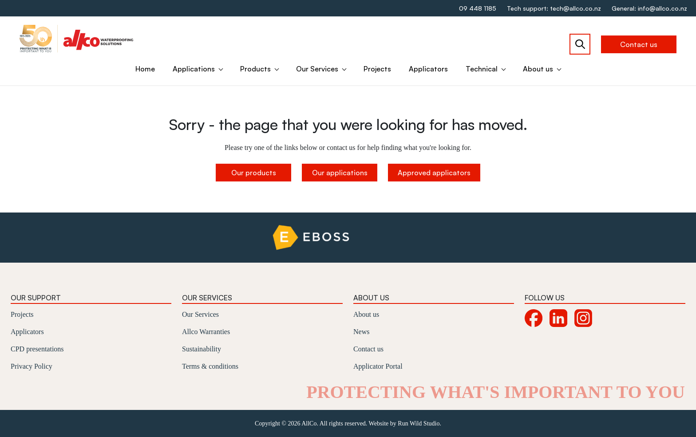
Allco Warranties (206, 331)
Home (145, 68)
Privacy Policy (31, 366)
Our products (253, 172)
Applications (194, 68)
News (361, 331)
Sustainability (201, 349)
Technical (482, 68)
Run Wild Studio (418, 423)
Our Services (317, 68)
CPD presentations (37, 349)
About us (538, 68)
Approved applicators (434, 172)
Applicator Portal (378, 366)
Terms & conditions (210, 366)
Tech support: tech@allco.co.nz (554, 8)
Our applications (340, 172)
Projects (377, 68)
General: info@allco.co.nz (649, 8)
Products (255, 68)
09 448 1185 (477, 8)
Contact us (638, 44)
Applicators (428, 68)
